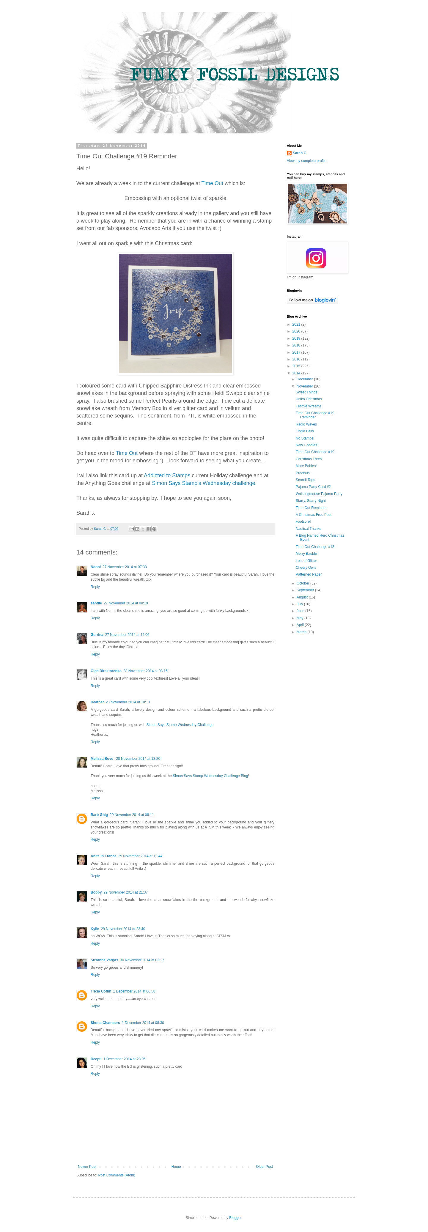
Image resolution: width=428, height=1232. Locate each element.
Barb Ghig (99, 815)
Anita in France (104, 856)
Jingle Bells (305, 431)
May (300, 618)
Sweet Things (306, 392)
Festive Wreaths (308, 406)
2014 (296, 373)
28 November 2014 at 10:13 (128, 702)
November (305, 386)
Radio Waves (306, 424)
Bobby (96, 892)
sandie (96, 603)
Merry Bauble (306, 554)
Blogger (235, 1218)
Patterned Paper (309, 574)
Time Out (212, 183)
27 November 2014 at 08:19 (126, 603)
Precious (303, 473)
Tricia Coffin (101, 991)
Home (176, 1167)
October (303, 583)
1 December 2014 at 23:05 (124, 1059)
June (301, 611)
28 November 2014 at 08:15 (145, 671)
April (301, 625)
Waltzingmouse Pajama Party (319, 494)
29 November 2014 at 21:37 (125, 892)
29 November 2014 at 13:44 (140, 856)
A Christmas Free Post (313, 515)
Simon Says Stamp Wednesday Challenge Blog (210, 776)
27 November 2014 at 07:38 (125, 567)
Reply (95, 587)
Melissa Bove (102, 759)
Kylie (95, 929)
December (305, 379)
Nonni (96, 567)
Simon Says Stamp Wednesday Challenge (179, 725)
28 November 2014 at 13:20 (138, 759)
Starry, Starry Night (311, 501)
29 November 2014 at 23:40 (123, 929)
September (306, 590)
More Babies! (306, 466)
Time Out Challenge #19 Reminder (315, 415)
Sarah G (299, 153)
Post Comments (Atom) (116, 1175)
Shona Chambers (105, 1023)
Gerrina (97, 635)
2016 (296, 359)
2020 (296, 331)
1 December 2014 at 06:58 (134, 991)
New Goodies (306, 445)
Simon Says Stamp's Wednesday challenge (203, 483)
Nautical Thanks (308, 529)
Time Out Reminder (311, 508)
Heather (97, 702)
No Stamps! (305, 438)
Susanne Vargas (104, 960)
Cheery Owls (306, 567)
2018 (296, 345)
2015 (296, 366)
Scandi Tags (305, 480)
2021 (296, 324)
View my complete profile (306, 161)
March (302, 632)
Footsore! (303, 521)
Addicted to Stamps (167, 475)
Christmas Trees (309, 459)
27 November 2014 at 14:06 (127, 635)
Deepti (96, 1059)
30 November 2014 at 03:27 (142, 960)
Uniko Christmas (309, 399)
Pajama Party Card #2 (313, 487)
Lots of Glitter (306, 561)
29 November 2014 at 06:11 (132, 815)
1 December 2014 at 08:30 (143, 1023)
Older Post (264, 1167)
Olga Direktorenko (106, 671)
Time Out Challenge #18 (315, 547)
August (303, 597)
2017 (296, 352)
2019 (296, 338)
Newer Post (87, 1167)
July (300, 604)
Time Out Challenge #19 (315, 452)
